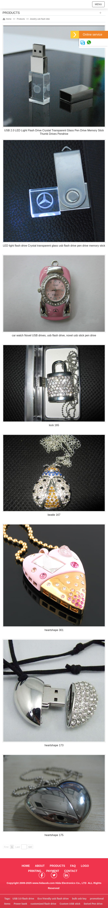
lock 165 (54, 425)
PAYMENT (52, 871)
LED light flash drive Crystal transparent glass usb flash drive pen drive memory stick (54, 245)
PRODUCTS (57, 865)
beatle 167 (54, 514)
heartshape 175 (53, 835)
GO (30, 847)
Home (8, 19)
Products (21, 19)
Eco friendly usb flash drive (53, 898)
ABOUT (40, 865)
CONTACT (70, 871)
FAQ (73, 865)
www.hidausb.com (43, 882)
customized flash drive (43, 903)
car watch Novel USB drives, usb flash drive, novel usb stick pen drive (54, 335)
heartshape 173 (53, 745)
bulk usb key (79, 898)
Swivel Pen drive (93, 903)
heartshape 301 (53, 630)
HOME (26, 865)
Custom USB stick (70, 903)
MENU (98, 4)
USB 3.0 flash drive (23, 898)
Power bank (20, 903)
